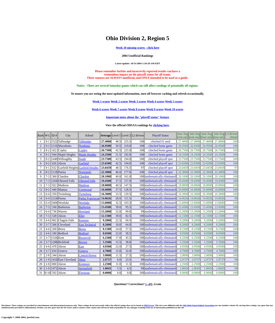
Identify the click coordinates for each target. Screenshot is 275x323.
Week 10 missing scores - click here (137, 47)
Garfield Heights (88, 167)
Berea (82, 229)
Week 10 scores (173, 109)
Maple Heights (87, 154)
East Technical (87, 224)
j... (146, 284)
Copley (83, 150)
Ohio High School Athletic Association (198, 305)
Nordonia (84, 145)
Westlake (84, 202)
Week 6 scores (100, 109)
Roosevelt (85, 237)
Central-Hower (87, 255)
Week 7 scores (118, 109)
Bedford (83, 233)
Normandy (85, 172)
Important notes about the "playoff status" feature (137, 117)
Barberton (85, 207)
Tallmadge (85, 141)
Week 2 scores (119, 101)
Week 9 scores (155, 109)
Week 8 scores (137, 109)
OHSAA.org (149, 305)
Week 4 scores (156, 101)
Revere (83, 242)
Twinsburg (85, 194)
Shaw (82, 259)
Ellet (81, 215)
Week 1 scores (101, 101)
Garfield (84, 163)
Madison (84, 185)
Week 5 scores (174, 101)
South (82, 158)
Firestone (84, 272)
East (81, 246)
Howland (84, 211)
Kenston (84, 220)
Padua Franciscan (89, 198)
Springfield (85, 268)
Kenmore (84, 264)
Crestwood (85, 189)
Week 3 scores (137, 101)
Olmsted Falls (87, 180)
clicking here (161, 125)
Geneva (83, 250)
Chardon (84, 176)
